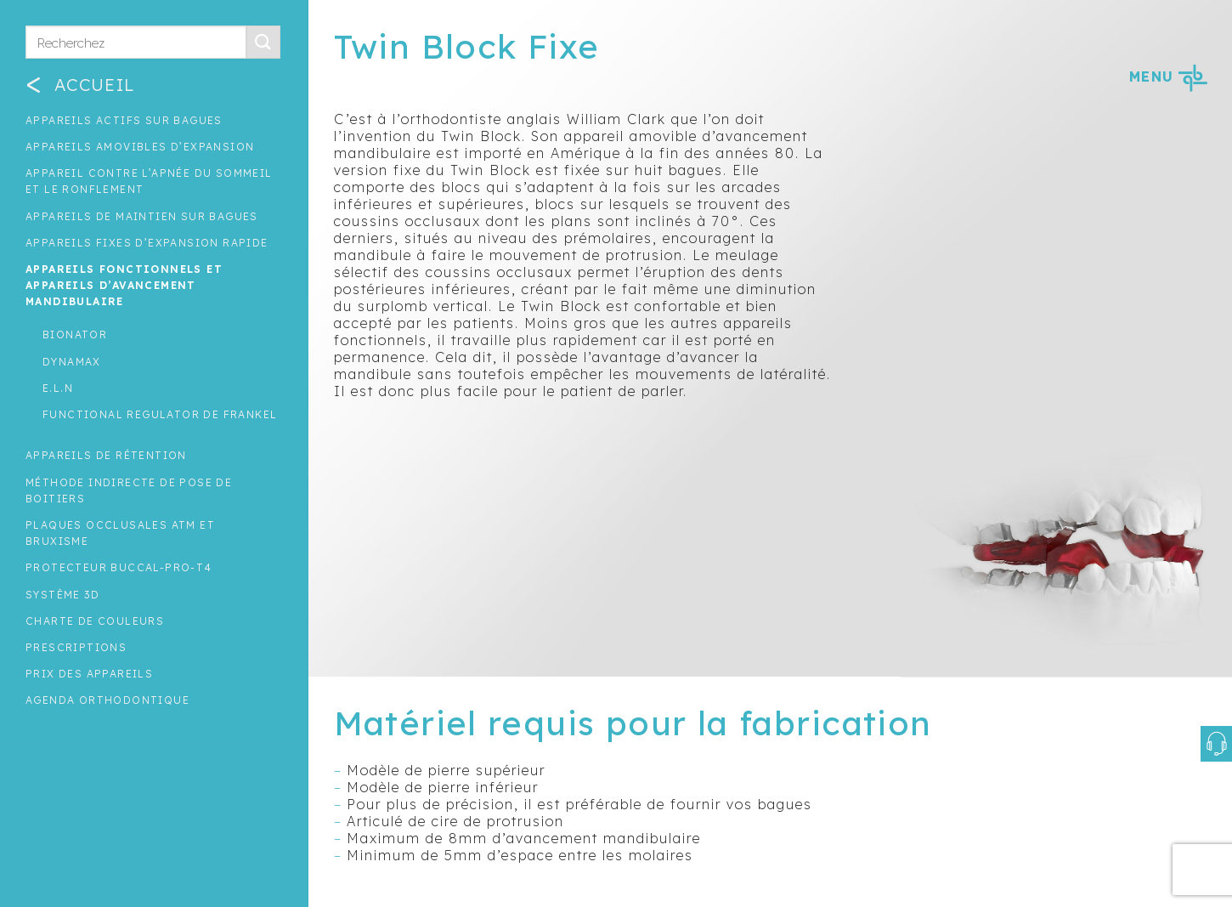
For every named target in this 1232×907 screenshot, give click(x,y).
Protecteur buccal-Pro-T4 (118, 567)
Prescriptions (76, 647)
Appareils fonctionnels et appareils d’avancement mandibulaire (124, 285)
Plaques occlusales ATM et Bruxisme (120, 533)
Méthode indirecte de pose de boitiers (128, 490)
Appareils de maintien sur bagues (141, 216)
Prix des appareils (89, 673)
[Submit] (263, 42)
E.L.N (57, 388)
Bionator (74, 334)
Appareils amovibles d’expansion (139, 146)
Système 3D (62, 594)
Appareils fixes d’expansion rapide (146, 242)
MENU (1168, 76)
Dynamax (71, 361)
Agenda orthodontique (107, 700)
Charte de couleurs (94, 621)
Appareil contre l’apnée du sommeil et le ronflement (149, 181)
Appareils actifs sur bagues (124, 120)
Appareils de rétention (106, 455)
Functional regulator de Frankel (159, 414)
